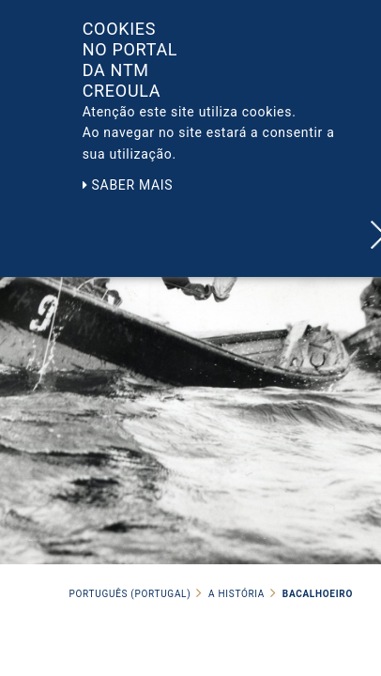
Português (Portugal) (130, 594)
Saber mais (128, 184)
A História (236, 594)
